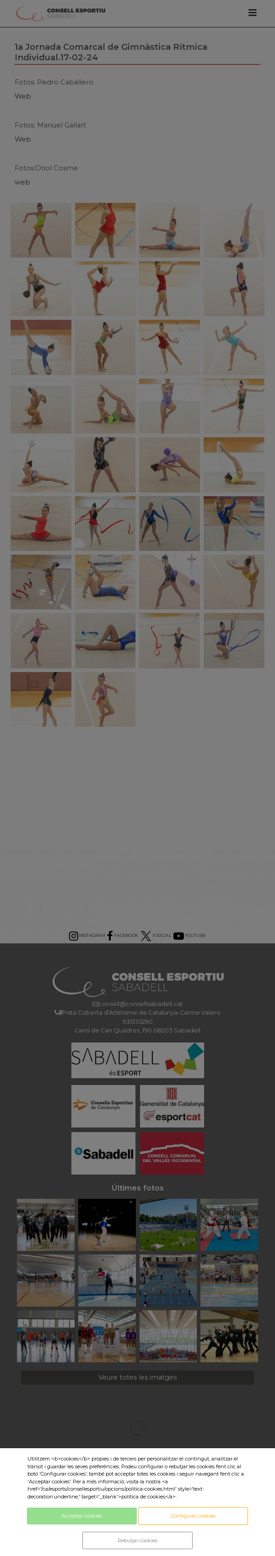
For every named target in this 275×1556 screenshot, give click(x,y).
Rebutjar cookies (137, 1540)
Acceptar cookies (81, 1516)
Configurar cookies (193, 1516)
